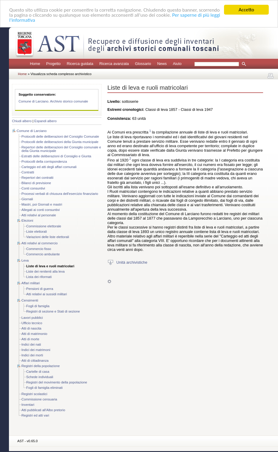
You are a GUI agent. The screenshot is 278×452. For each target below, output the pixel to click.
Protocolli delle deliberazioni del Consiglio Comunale (60, 136)
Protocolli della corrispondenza (44, 161)
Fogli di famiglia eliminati (44, 387)
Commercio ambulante (43, 254)
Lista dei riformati (39, 277)
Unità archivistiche (131, 262)
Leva (25, 260)
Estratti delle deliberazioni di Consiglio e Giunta (56, 156)
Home (35, 63)
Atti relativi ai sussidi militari (46, 294)
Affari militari (30, 283)
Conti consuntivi (33, 188)
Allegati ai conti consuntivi (40, 210)
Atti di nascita (31, 328)
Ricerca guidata (80, 63)
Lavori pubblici (32, 317)
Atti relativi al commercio (39, 243)
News (162, 63)
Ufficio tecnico (31, 323)
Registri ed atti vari (35, 415)
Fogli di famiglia (38, 306)
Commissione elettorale (43, 226)
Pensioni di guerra (39, 289)
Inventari (27, 404)
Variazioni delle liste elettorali (47, 237)
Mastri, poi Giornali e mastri (41, 204)
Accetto (246, 10)
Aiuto (177, 63)
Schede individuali (39, 377)
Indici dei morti (32, 355)
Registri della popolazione (40, 366)
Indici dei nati (31, 344)
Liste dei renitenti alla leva (45, 271)
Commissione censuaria (39, 399)
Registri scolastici (34, 394)
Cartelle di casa (37, 371)
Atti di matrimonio (34, 333)
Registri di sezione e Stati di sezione (53, 311)
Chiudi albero (22, 121)
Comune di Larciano (32, 131)
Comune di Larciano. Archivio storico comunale (53, 101)
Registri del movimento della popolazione (56, 382)
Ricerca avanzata (114, 63)
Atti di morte (30, 339)
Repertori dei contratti (37, 177)
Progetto (53, 63)
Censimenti (29, 300)
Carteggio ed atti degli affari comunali (49, 167)
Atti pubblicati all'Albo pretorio (43, 410)
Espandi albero (45, 121)
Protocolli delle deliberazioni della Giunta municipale (59, 142)
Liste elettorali (36, 231)
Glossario (143, 63)
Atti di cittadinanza (35, 360)
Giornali (27, 199)
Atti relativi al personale (38, 215)
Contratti (27, 172)
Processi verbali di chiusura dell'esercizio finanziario (59, 193)
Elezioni (27, 220)
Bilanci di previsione (36, 183)
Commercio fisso (38, 249)
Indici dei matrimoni (35, 350)
